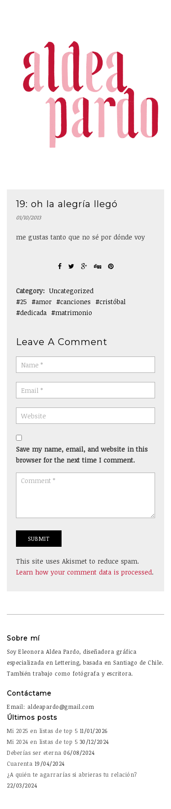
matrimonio (73, 312)
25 (23, 301)
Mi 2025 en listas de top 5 (42, 730)
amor (44, 301)
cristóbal (112, 301)
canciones (75, 301)
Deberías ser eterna (34, 752)
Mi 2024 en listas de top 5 (42, 741)
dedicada (33, 312)
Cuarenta (19, 763)
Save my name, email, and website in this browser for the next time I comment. (82, 454)
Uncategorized (71, 290)
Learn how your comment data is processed (84, 572)
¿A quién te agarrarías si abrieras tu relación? (72, 774)
